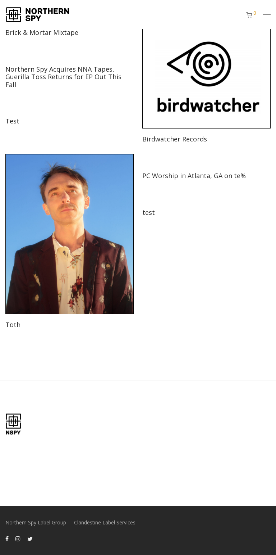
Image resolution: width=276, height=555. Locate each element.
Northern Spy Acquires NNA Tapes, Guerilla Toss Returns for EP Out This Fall (63, 77)
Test (12, 121)
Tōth (12, 324)
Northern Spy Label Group (35, 522)
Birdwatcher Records (174, 139)
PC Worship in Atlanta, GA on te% (194, 175)
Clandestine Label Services (104, 522)
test (148, 212)
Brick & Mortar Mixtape (41, 32)
